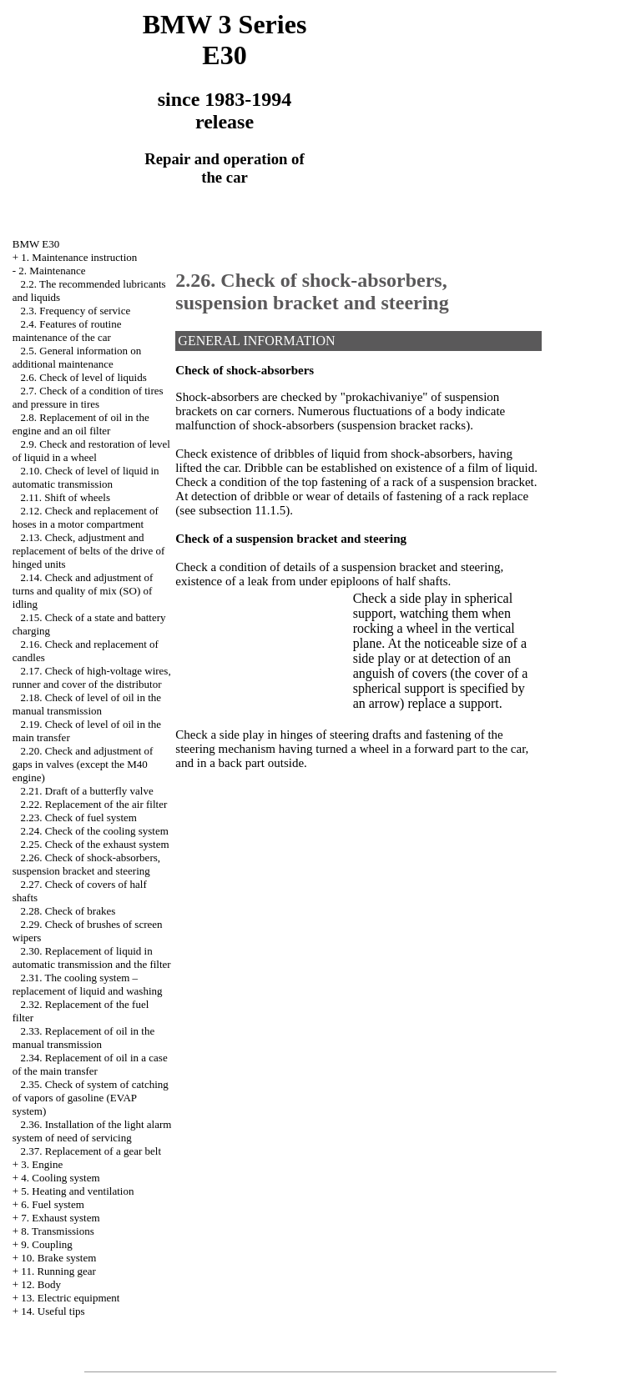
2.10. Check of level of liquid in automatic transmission (86, 477)
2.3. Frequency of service (76, 310)
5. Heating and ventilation (77, 1191)
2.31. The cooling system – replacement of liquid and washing (88, 984)
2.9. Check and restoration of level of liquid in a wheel (91, 451)
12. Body (41, 1284)
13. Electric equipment (70, 1297)
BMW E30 (36, 244)
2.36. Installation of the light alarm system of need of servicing (92, 1131)
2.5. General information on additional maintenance (77, 357)
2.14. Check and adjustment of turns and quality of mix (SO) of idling (83, 590)
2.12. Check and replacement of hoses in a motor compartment (86, 517)
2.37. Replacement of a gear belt (91, 1151)
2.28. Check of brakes (68, 911)
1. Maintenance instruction (79, 257)
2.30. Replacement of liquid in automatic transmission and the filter (92, 957)
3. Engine (42, 1164)
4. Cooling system (60, 1177)
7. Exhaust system (60, 1217)
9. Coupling (46, 1244)
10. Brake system (58, 1257)
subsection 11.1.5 (242, 510)
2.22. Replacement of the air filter (94, 804)
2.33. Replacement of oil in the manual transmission (83, 1038)
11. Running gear (58, 1271)
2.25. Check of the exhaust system (95, 844)
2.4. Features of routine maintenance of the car (67, 330)
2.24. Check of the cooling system (95, 831)
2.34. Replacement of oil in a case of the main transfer (90, 1064)
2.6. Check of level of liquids (84, 377)
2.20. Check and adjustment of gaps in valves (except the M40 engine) (83, 764)
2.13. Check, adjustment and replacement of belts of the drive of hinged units (89, 550)
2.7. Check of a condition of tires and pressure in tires (88, 397)
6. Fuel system (52, 1204)
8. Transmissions (57, 1231)
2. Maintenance (51, 270)
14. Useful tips (52, 1311)
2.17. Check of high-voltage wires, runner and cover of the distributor (92, 677)
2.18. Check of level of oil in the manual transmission (87, 704)
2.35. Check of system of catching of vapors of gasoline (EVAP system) (91, 1097)
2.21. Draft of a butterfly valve (87, 791)
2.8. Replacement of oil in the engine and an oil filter (81, 424)
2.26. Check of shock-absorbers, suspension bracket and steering (86, 864)
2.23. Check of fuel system (79, 817)
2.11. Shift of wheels (65, 497)
